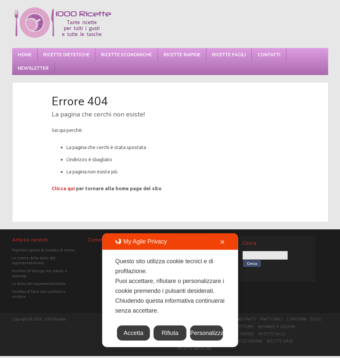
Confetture (241, 326)
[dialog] (170, 290)
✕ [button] (222, 242)
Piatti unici (271, 319)
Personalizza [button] (206, 333)
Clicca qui (63, 188)
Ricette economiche (126, 55)
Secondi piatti (241, 319)
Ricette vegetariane (241, 341)
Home (25, 55)
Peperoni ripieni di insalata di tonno (43, 250)
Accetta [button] (133, 333)
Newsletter (33, 68)
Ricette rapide (182, 55)
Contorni (296, 319)
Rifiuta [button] (170, 333)
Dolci (316, 319)
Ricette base (280, 341)
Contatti (269, 55)
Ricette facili (229, 55)
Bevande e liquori (276, 326)
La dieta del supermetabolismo (39, 284)
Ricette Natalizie (194, 348)
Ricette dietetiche (66, 55)
